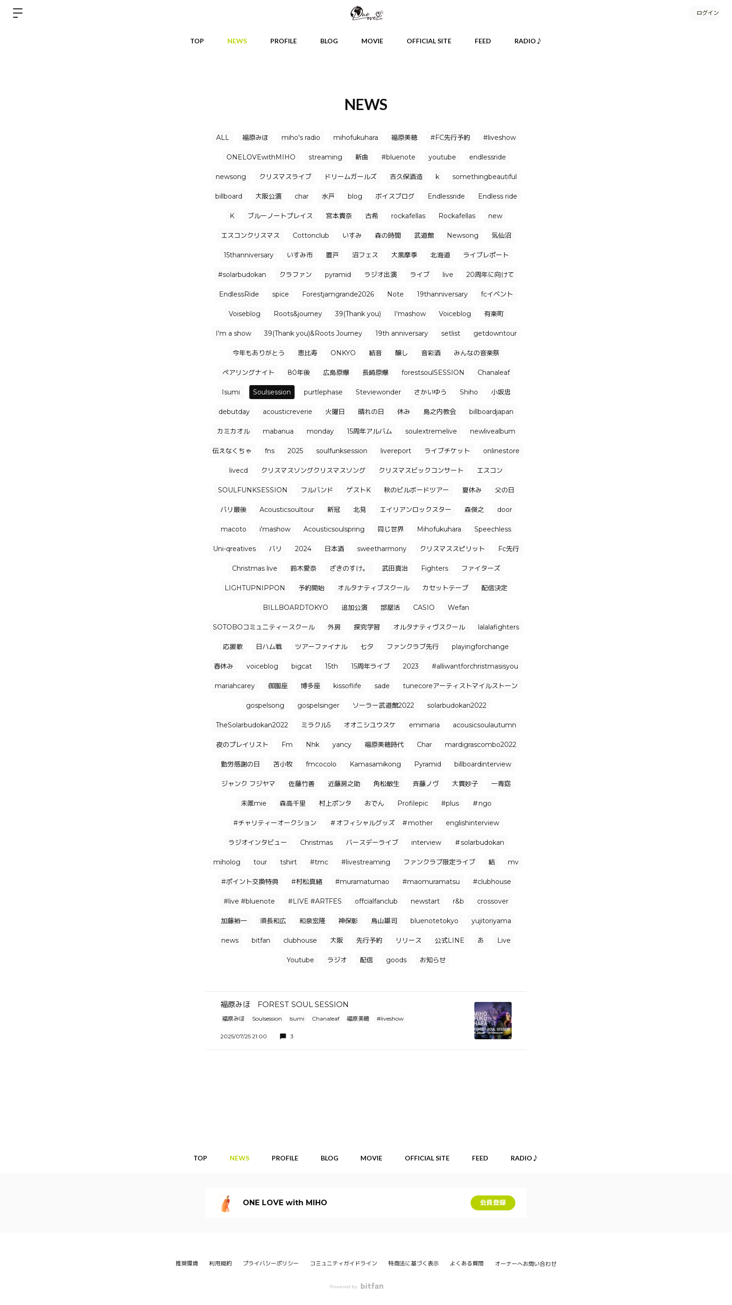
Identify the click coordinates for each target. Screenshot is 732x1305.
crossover (492, 901)
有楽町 (494, 314)
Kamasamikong (375, 764)
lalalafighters (498, 627)
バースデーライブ (372, 842)
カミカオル (233, 431)
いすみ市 (300, 255)
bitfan (261, 940)
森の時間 (388, 235)
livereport (395, 451)
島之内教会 (439, 411)
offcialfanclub (376, 901)
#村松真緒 (306, 881)
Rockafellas (456, 216)
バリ (275, 549)
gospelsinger (318, 705)
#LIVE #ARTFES (315, 901)
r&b (458, 901)
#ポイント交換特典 (249, 881)
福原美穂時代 (384, 744)
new (495, 216)
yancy (342, 744)
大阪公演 (268, 196)
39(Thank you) (358, 314)
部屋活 (390, 607)
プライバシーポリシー (271, 1263)
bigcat (301, 666)
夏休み (472, 490)
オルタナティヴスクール (429, 627)
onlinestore (501, 451)
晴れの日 (371, 411)
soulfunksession (341, 451)
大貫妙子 (465, 784)
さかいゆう (430, 392)
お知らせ (433, 960)
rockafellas (408, 216)
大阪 (336, 940)
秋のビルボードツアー (416, 490)
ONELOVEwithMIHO (261, 157)
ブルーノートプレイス (280, 216)
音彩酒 (431, 353)
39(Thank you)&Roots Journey (313, 333)
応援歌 (233, 646)
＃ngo (482, 803)
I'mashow (410, 314)
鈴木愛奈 (303, 568)
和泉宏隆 (312, 921)
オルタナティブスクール (373, 588)
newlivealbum (492, 431)
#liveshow (499, 137)
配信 (366, 960)
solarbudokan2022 (456, 705)
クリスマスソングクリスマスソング (313, 470)
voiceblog (262, 666)
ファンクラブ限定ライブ (439, 862)
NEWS (237, 41)
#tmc (319, 862)
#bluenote (398, 157)
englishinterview (472, 823)
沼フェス (365, 255)
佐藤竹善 (302, 784)
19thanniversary (442, 294)
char (302, 196)
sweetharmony (382, 549)
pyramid (338, 274)
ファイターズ (480, 568)
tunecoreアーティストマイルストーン (460, 686)
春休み (223, 666)
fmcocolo (321, 764)
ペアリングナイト (248, 372)
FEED (483, 41)
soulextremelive (431, 431)
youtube (442, 157)
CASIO (424, 607)
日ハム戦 (269, 646)
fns (269, 451)
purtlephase (323, 392)
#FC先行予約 (450, 137)
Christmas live (254, 568)
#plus (450, 803)
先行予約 (369, 940)
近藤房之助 (344, 784)
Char (424, 744)
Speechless (492, 529)
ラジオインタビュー (257, 842)
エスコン (490, 470)
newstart (425, 901)
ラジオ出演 (380, 274)
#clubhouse (492, 881)
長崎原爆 (375, 372)
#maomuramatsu (431, 881)
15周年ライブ (370, 666)
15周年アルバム (369, 431)
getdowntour (495, 333)
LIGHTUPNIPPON (255, 588)
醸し (401, 353)
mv (513, 862)
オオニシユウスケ (370, 725)
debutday (234, 411)
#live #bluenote (249, 901)
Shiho (469, 392)
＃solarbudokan (479, 842)
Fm (287, 744)
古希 (371, 216)
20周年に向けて (490, 274)
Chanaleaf (494, 372)
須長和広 (273, 921)
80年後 (299, 372)
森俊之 (474, 509)
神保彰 (348, 921)
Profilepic (412, 803)
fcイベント (497, 294)
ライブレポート (486, 255)
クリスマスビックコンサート (421, 470)
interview (426, 842)
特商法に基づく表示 (413, 1263)
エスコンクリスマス (250, 235)
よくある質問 (467, 1263)
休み (403, 411)
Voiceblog (455, 314)
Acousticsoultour (287, 509)
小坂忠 (501, 392)
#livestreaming (365, 862)
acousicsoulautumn (484, 725)
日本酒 (334, 549)
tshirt (288, 862)
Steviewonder (378, 392)
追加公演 (354, 607)
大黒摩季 (404, 255)
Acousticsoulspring (334, 529)
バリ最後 (233, 509)
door (504, 509)
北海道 (440, 255)
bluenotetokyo (434, 921)
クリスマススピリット (452, 549)
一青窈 (501, 784)
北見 (359, 509)
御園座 (278, 686)
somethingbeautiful (484, 177)
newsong (231, 177)
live (448, 274)
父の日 (504, 490)
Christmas (316, 842)
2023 (411, 666)
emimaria (424, 725)
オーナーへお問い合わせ (525, 1264)
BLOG (329, 41)
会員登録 (493, 1203)
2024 (303, 549)
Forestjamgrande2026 (338, 294)
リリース (408, 940)
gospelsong (265, 705)
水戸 (328, 196)
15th (331, 666)
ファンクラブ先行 (413, 646)
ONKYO (343, 353)
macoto (233, 529)
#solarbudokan (242, 274)
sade (382, 686)
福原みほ (255, 137)
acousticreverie (287, 411)
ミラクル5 (316, 725)
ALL (222, 137)
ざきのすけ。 (349, 568)
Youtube (300, 960)
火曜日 (335, 411)
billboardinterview (482, 764)
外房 (334, 627)
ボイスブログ (395, 196)
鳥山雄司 (384, 921)
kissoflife (347, 686)
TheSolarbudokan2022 (252, 725)
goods (396, 960)
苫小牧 (283, 764)
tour (260, 862)
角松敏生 (386, 784)
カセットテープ (445, 588)
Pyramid (427, 764)
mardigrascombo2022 (480, 744)
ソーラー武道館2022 (383, 705)
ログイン (704, 12)
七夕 (366, 646)
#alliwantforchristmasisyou (475, 666)
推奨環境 (187, 1263)
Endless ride (497, 196)
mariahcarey (235, 686)
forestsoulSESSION (433, 372)
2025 (295, 451)
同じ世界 (391, 529)
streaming (325, 157)
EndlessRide (239, 294)
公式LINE (450, 940)
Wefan (458, 607)
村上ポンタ (335, 803)
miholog (226, 862)
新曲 (361, 157)
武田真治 (395, 568)
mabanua (278, 431)
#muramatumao (362, 881)
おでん (374, 803)
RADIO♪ (528, 41)
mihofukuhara (355, 137)
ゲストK (358, 490)
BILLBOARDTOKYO (295, 607)
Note (395, 294)
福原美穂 (404, 137)
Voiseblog (244, 314)
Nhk (312, 744)
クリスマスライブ (285, 177)
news (230, 940)
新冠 (333, 509)
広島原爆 (336, 372)
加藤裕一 (234, 921)
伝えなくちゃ (232, 451)
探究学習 (367, 627)
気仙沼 (501, 235)
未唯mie (254, 803)
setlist (450, 333)
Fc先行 (508, 549)
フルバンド (317, 490)
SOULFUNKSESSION (253, 490)
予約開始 (311, 588)
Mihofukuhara (439, 529)
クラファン (295, 274)
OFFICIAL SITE (429, 41)
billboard (228, 196)
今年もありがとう (258, 353)
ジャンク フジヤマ (248, 784)
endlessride (487, 157)
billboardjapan (491, 411)
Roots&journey (298, 314)
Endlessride (446, 196)
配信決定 (494, 588)
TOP (197, 41)
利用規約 (220, 1263)
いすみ (352, 235)
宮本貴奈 (339, 216)
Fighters (434, 568)
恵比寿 (307, 353)
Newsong (463, 235)
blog (355, 196)
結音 (375, 353)
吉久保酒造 (406, 177)
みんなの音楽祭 (477, 353)
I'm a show (233, 333)
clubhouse (300, 940)
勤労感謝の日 (240, 764)
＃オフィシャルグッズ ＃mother (381, 823)
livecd (238, 470)
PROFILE (283, 41)
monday (320, 431)
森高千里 (293, 803)
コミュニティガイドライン (343, 1263)
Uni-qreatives (234, 549)
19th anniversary (401, 333)
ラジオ (337, 960)
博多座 (310, 686)
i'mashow (275, 529)
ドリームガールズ (350, 177)
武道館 (424, 235)
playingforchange (480, 646)
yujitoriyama (491, 921)
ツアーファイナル (321, 646)
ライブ (419, 274)
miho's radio (301, 137)
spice (280, 294)
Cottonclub (311, 235)
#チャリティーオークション (275, 823)
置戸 (332, 255)
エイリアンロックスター (415, 509)
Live (504, 940)
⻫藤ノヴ (426, 784)
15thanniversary (249, 255)
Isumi (231, 392)
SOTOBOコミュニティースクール (264, 627)
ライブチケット (447, 451)
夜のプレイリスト (242, 744)
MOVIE (372, 41)
